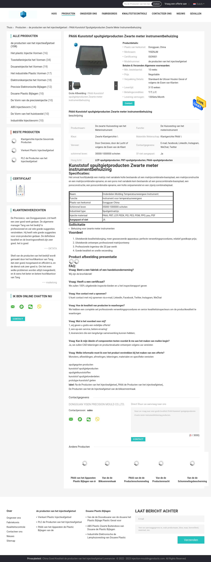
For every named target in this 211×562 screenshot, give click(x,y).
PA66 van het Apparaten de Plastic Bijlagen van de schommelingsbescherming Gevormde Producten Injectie (84, 480)
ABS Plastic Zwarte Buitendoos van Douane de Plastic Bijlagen (105, 528)
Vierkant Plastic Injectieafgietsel (37, 150)
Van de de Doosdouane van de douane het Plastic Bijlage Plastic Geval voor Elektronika (109, 519)
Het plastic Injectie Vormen (26, 53)
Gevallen (195, 13)
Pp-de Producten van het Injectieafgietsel (96, 384)
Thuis (9, 27)
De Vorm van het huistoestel (27, 113)
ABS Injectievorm (21, 107)
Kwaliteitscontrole (134, 13)
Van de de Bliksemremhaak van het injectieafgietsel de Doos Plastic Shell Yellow (107, 480)
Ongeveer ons (88, 13)
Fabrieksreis (109, 13)
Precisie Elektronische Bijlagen (28, 86)
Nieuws (181, 13)
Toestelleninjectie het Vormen (28, 59)
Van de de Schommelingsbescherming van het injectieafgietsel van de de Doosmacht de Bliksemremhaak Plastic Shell (192, 480)
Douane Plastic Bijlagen (24, 93)
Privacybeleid (34, 558)
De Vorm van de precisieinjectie (29, 100)
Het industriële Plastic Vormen (28, 73)
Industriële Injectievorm (24, 120)
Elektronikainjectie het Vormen (28, 80)
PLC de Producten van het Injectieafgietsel (60, 522)
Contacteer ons (162, 13)
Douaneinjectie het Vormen (26, 66)
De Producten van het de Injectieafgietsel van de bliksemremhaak (102, 389)
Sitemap (11, 540)
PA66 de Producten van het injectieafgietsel (140, 384)
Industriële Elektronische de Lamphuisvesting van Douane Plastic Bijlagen (106, 536)
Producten (68, 13)
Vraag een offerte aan (176, 3)
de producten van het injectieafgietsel (48, 27)
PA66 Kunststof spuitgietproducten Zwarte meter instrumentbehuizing (86, 97)
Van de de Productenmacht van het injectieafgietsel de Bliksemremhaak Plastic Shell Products (161, 480)
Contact (128, 103)
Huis (54, 13)
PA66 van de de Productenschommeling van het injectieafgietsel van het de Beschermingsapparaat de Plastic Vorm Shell (136, 480)
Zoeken (156, 4)
